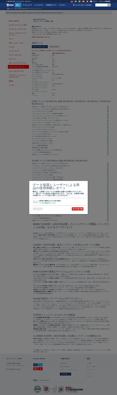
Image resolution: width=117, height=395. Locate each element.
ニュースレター (38, 5)
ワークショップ (27, 5)
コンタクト (62, 5)
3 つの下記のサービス (47, 203)
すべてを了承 (78, 209)
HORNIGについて (51, 5)
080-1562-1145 (11, 1)
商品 (18, 5)
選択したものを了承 (38, 208)
